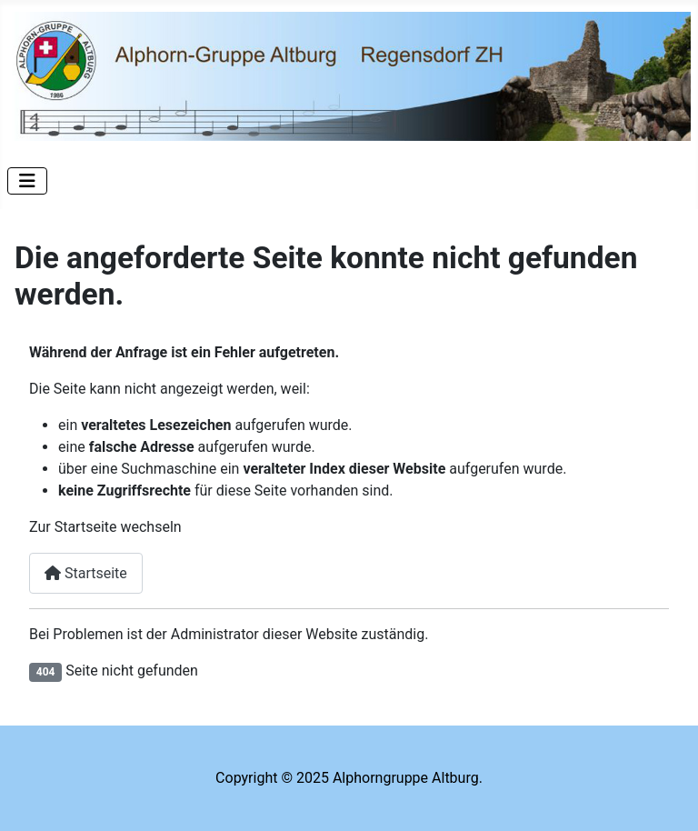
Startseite (86, 573)
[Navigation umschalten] (27, 181)
